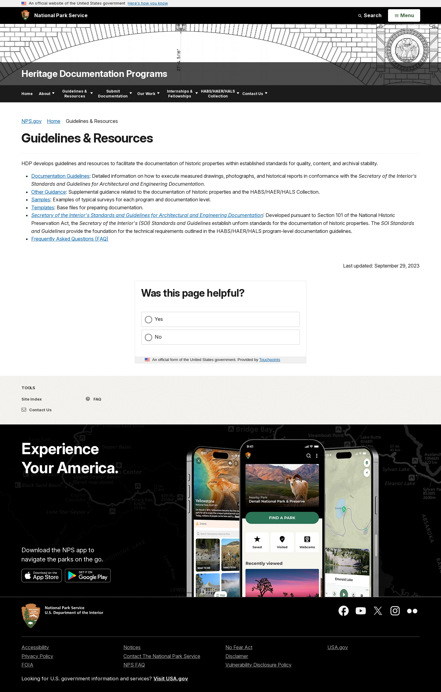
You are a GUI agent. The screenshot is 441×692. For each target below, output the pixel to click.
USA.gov (337, 647)
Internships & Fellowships (182, 93)
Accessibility (35, 647)
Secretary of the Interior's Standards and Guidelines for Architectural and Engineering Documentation (147, 215)
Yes (159, 319)
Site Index (31, 399)
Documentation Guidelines (60, 176)
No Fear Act (238, 647)
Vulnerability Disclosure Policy (258, 665)
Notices (132, 647)
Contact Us (254, 93)
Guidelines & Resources (77, 93)
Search (370, 15)
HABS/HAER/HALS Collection (220, 93)
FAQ (93, 399)
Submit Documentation (115, 93)
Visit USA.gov (170, 678)
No (158, 337)
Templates (42, 207)
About (47, 93)
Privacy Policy (37, 656)
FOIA (27, 665)
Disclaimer (236, 656)
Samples (40, 199)
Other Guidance (48, 192)
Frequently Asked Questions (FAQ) (69, 239)
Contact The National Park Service (161, 656)
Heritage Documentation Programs (94, 74)
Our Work (148, 93)
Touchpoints (269, 359)
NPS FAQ (134, 665)
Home (27, 93)
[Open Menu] (404, 15)
